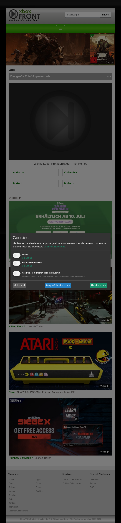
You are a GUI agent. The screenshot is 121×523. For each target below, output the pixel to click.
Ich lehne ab (19, 285)
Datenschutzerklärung (54, 247)
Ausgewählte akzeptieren (58, 285)
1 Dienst (27, 258)
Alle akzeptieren (98, 285)
